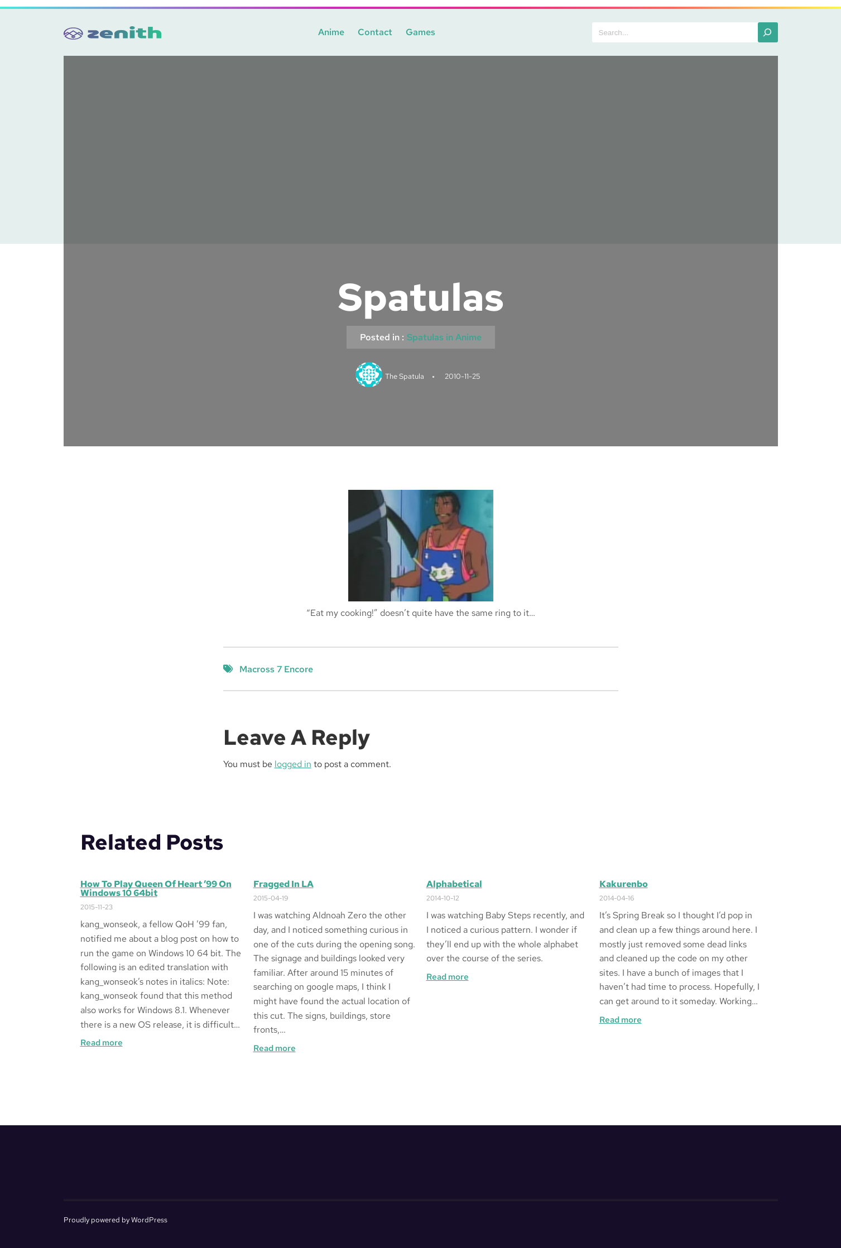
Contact (375, 32)
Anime (331, 32)
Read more (101, 1042)
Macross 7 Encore (276, 669)
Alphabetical (454, 884)
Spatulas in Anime (444, 337)
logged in (293, 764)
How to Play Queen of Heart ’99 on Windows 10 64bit (156, 889)
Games (420, 32)
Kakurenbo (623, 884)
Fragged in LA (283, 884)
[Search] (768, 32)
